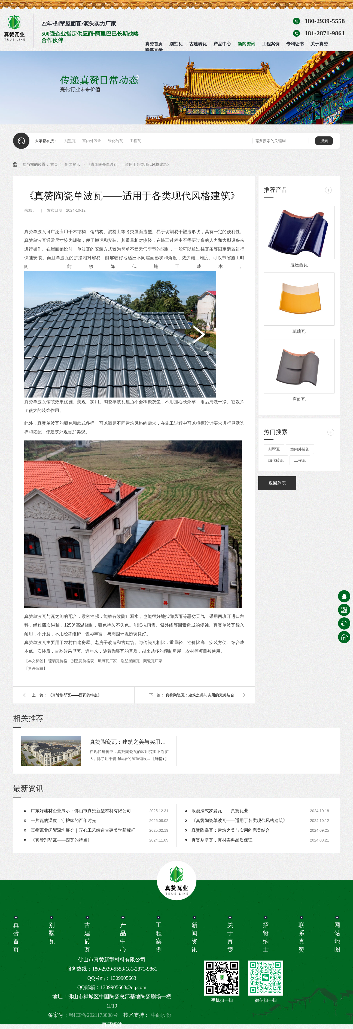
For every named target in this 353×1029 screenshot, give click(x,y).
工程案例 (270, 44)
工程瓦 (135, 141)
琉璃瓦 (299, 331)
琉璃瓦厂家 (108, 661)
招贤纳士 (265, 937)
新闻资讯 (246, 44)
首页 (54, 164)
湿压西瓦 (299, 264)
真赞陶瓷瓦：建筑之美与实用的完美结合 (200, 695)
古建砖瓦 (198, 44)
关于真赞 (319, 44)
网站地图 (337, 937)
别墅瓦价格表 (83, 661)
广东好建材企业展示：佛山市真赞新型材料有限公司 (81, 810)
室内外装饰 (91, 141)
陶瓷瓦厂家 (152, 661)
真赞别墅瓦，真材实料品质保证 (221, 840)
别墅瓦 (175, 44)
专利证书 (295, 44)
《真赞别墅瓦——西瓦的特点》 (75, 695)
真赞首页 (154, 44)
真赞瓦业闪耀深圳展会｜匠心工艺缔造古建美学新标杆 (83, 830)
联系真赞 (154, 50)
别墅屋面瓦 (131, 661)
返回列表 (277, 483)
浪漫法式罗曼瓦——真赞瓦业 (219, 810)
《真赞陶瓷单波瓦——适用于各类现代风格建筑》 (129, 164)
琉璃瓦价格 (58, 661)
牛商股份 (161, 1015)
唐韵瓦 (299, 399)
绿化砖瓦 (115, 141)
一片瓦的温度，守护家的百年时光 (63, 820)
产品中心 (222, 44)
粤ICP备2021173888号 (93, 1015)
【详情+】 (160, 758)
